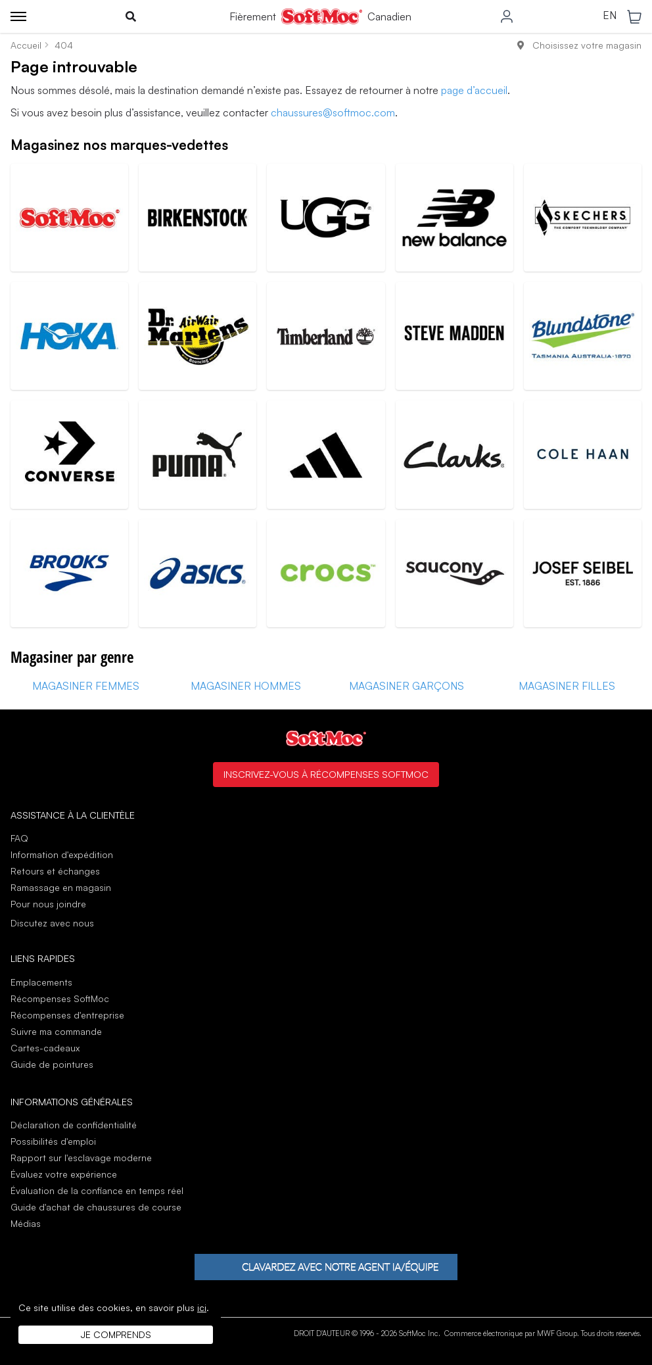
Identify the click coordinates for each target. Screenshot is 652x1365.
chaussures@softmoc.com (333, 112)
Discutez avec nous (52, 923)
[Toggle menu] (18, 16)
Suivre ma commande (56, 1031)
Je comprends (116, 1334)
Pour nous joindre (48, 903)
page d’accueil (474, 90)
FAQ (19, 838)
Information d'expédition (62, 854)
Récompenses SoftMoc (60, 998)
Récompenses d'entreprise (67, 1014)
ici (201, 1307)
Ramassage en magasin (61, 887)
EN (610, 16)
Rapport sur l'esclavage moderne (81, 1157)
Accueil (26, 45)
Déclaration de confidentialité (74, 1124)
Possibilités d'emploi (53, 1141)
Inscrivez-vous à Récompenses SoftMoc (326, 774)
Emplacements (41, 982)
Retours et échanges (55, 870)
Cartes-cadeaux (45, 1047)
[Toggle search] (131, 16)
